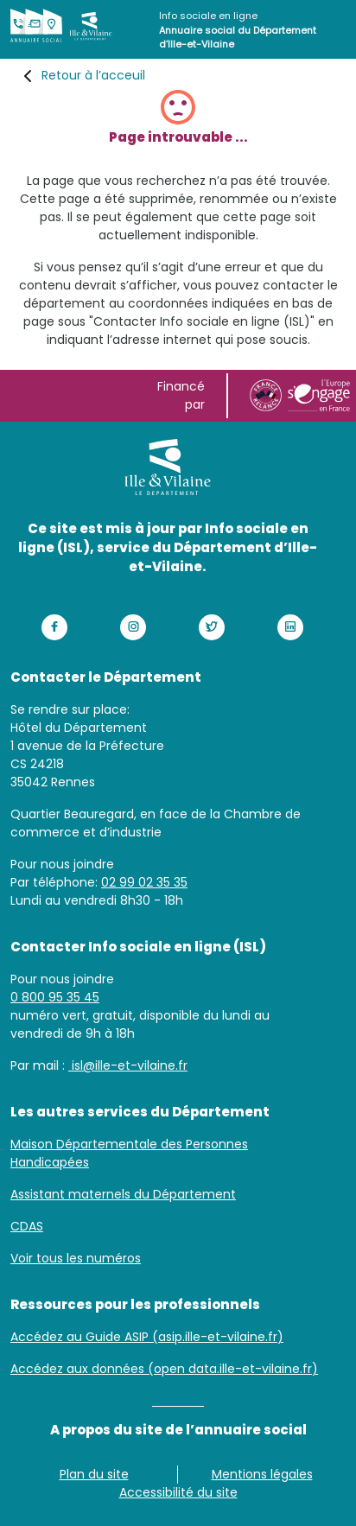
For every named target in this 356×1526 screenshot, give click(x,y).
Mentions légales (262, 1474)
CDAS (26, 1226)
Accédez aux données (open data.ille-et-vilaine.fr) (164, 1368)
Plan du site (94, 1474)
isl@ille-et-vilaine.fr (128, 1065)
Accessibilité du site (178, 1492)
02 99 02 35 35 (144, 882)
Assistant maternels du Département (123, 1194)
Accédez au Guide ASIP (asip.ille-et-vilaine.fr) (146, 1336)
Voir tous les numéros (75, 1258)
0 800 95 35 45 (54, 997)
